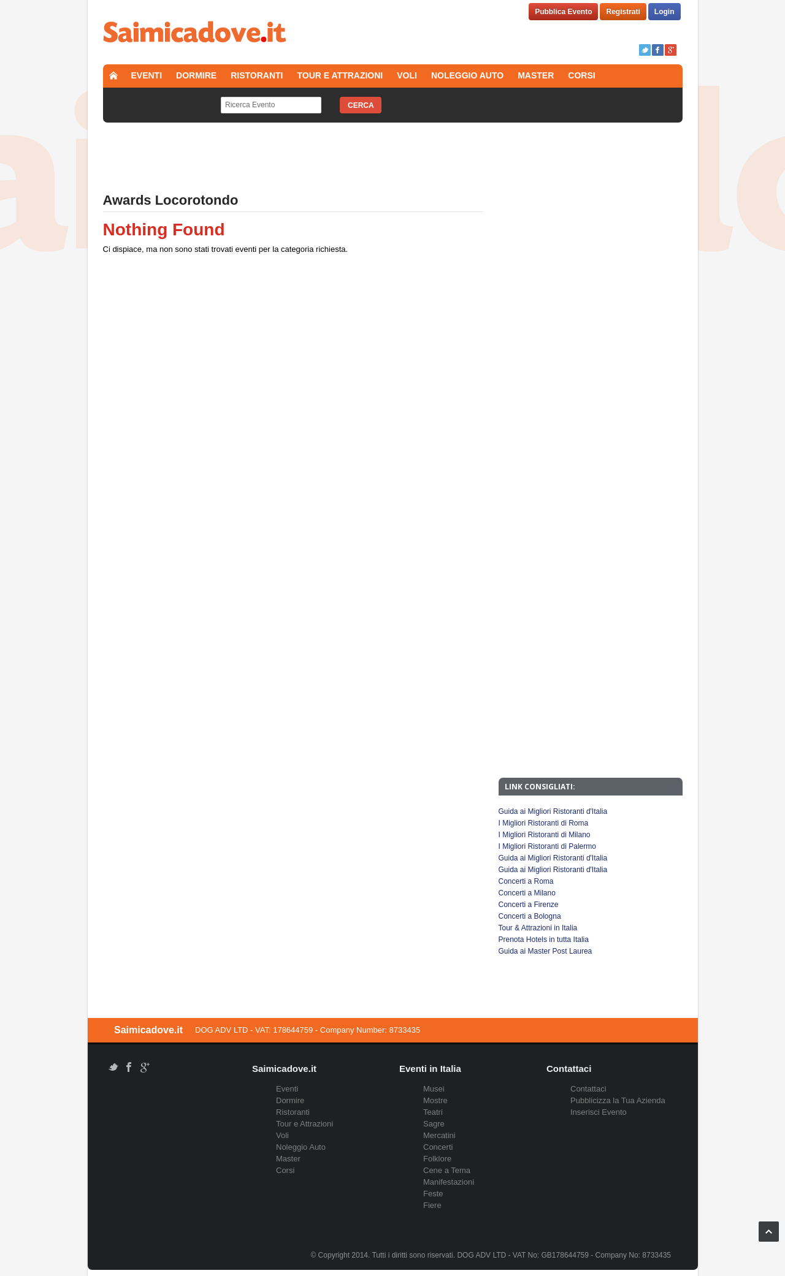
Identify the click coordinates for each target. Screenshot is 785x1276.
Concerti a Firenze (529, 904)
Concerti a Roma (526, 881)
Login (664, 11)
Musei (434, 1088)
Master (536, 75)
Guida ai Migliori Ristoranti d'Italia (553, 811)
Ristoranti (257, 75)
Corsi (581, 75)
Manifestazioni (448, 1182)
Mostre (435, 1100)
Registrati (623, 11)
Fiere (432, 1205)
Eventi (147, 75)
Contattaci (588, 1088)
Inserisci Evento (598, 1112)
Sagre (434, 1123)
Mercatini (439, 1135)
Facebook (658, 50)
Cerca (361, 105)
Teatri (433, 1112)
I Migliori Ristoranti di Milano (545, 834)
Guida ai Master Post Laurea (545, 951)
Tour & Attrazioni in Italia (538, 928)
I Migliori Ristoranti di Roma (544, 823)
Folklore (437, 1158)
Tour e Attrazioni (340, 75)
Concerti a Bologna (530, 916)
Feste (433, 1193)
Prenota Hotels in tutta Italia (544, 939)
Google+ (670, 50)
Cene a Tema (446, 1170)
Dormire (196, 75)
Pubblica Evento (563, 11)
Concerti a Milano (527, 893)
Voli (407, 75)
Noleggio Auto (467, 75)
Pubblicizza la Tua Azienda (617, 1100)
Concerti (438, 1147)
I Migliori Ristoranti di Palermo (547, 846)
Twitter (645, 50)
